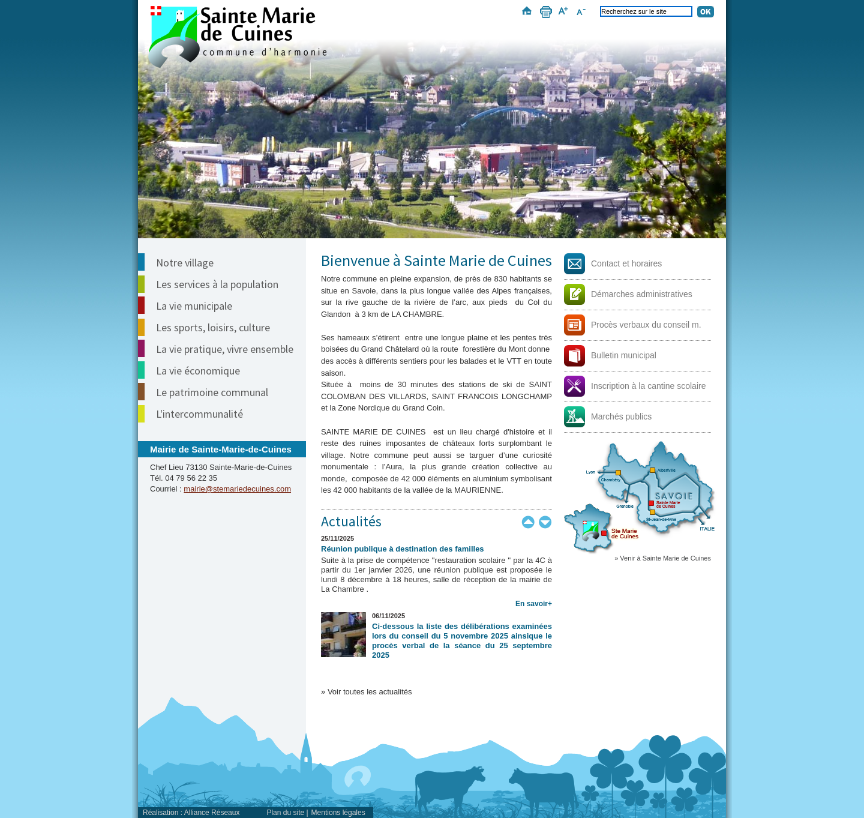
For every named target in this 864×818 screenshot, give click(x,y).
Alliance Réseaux (212, 812)
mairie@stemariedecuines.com (237, 488)
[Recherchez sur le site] (646, 11)
